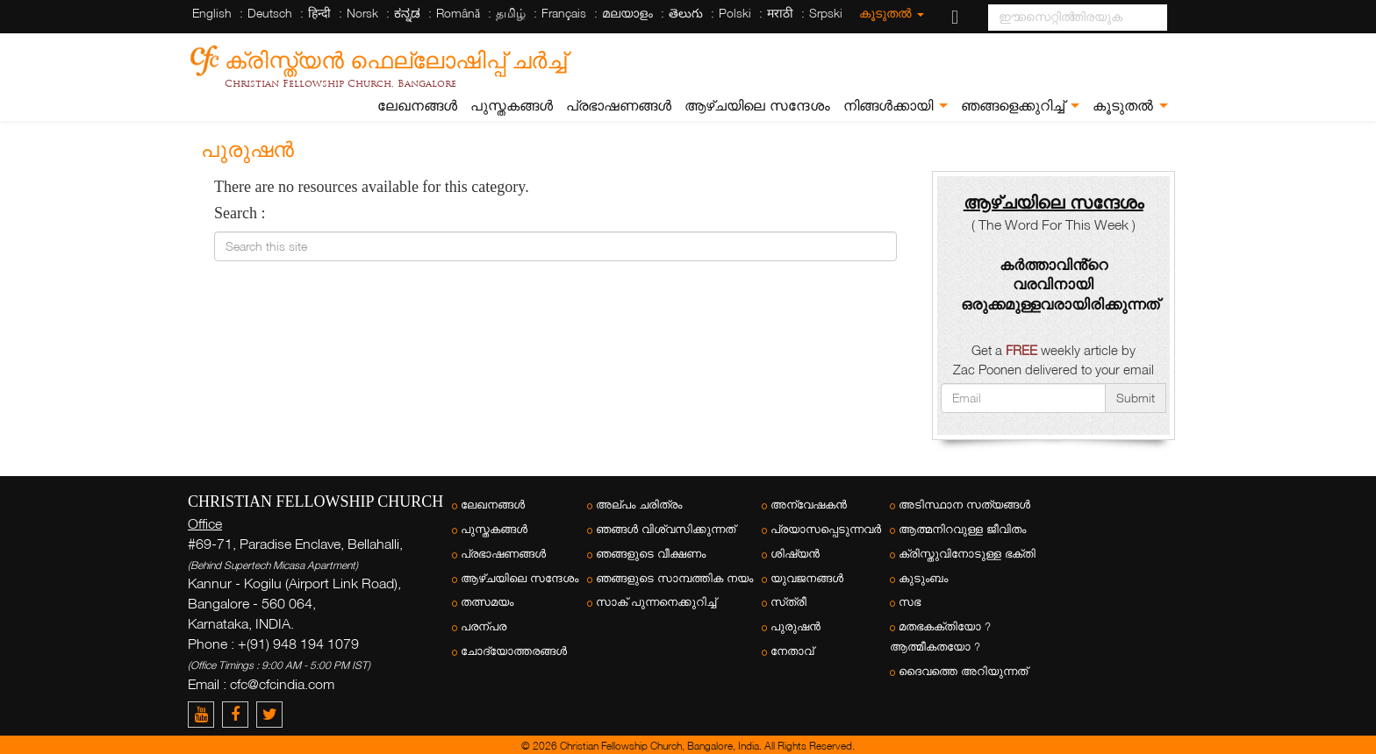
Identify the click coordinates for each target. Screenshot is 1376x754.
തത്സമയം (487, 601)
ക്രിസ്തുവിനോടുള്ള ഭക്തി (967, 553)
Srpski (825, 12)
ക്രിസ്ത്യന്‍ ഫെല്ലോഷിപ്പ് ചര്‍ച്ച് (395, 57)
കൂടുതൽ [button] (1130, 105)
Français (563, 12)
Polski (735, 12)
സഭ (910, 601)
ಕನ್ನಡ (407, 12)
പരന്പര (483, 626)
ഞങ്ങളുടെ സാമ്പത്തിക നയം (674, 578)
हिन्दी (319, 12)
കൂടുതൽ (891, 12)
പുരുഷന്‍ (795, 626)
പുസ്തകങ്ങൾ (511, 105)
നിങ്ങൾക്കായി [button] (895, 105)
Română (458, 12)
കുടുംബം (923, 578)
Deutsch (269, 12)
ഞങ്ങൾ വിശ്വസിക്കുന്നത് (665, 529)
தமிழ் (511, 12)
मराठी (780, 12)
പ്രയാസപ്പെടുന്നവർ (825, 529)
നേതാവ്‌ (791, 651)
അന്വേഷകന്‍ (808, 504)
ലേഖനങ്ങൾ (417, 105)
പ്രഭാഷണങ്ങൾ (618, 105)
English (212, 12)
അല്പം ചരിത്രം (639, 504)
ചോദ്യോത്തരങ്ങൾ (514, 651)
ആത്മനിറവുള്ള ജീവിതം (962, 529)
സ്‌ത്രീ (788, 601)
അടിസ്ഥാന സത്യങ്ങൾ (964, 504)
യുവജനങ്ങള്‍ (806, 578)
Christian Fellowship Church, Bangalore (340, 83)
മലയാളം (627, 12)
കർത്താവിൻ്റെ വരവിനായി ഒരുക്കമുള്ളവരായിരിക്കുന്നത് (1060, 284)
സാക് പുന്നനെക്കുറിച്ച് (656, 601)
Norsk (362, 12)
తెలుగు (686, 12)
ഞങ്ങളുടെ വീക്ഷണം (651, 553)
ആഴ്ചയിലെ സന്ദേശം (757, 105)
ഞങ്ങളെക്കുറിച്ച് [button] (1020, 105)
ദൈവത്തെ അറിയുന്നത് (963, 671)
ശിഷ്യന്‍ (795, 553)
